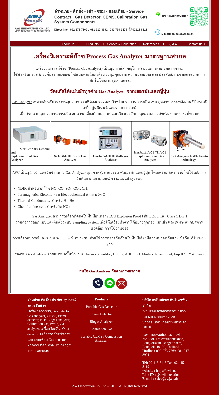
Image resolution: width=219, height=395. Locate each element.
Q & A (173, 44)
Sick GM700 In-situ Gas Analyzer (70, 157)
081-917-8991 (99, 29)
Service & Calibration (121, 44)
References (151, 44)
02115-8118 (139, 29)
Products (92, 44)
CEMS (51, 316)
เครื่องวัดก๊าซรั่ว (39, 311)
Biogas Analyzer (101, 321)
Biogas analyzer (58, 320)
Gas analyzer (36, 316)
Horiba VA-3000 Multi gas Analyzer (110, 157)
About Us (67, 44)
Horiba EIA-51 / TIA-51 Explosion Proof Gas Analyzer (150, 156)
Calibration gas (37, 324)
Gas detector (61, 311)
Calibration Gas (101, 329)
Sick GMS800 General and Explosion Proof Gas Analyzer (30, 154)
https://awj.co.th (167, 371)
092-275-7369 (78, 29)
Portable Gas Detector (101, 307)
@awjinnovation (168, 375)
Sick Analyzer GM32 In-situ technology (189, 157)
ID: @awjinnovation (175, 15)
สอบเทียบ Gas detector (50, 340)
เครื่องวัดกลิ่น (51, 329)
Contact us (195, 44)
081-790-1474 (118, 29)
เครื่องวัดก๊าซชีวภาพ (55, 334)
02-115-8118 (157, 363)
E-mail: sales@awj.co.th (177, 33)
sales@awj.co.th (166, 378)
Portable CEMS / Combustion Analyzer (101, 338)
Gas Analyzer (22, 102)
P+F (43, 320)
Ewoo (54, 324)
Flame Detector (101, 314)
